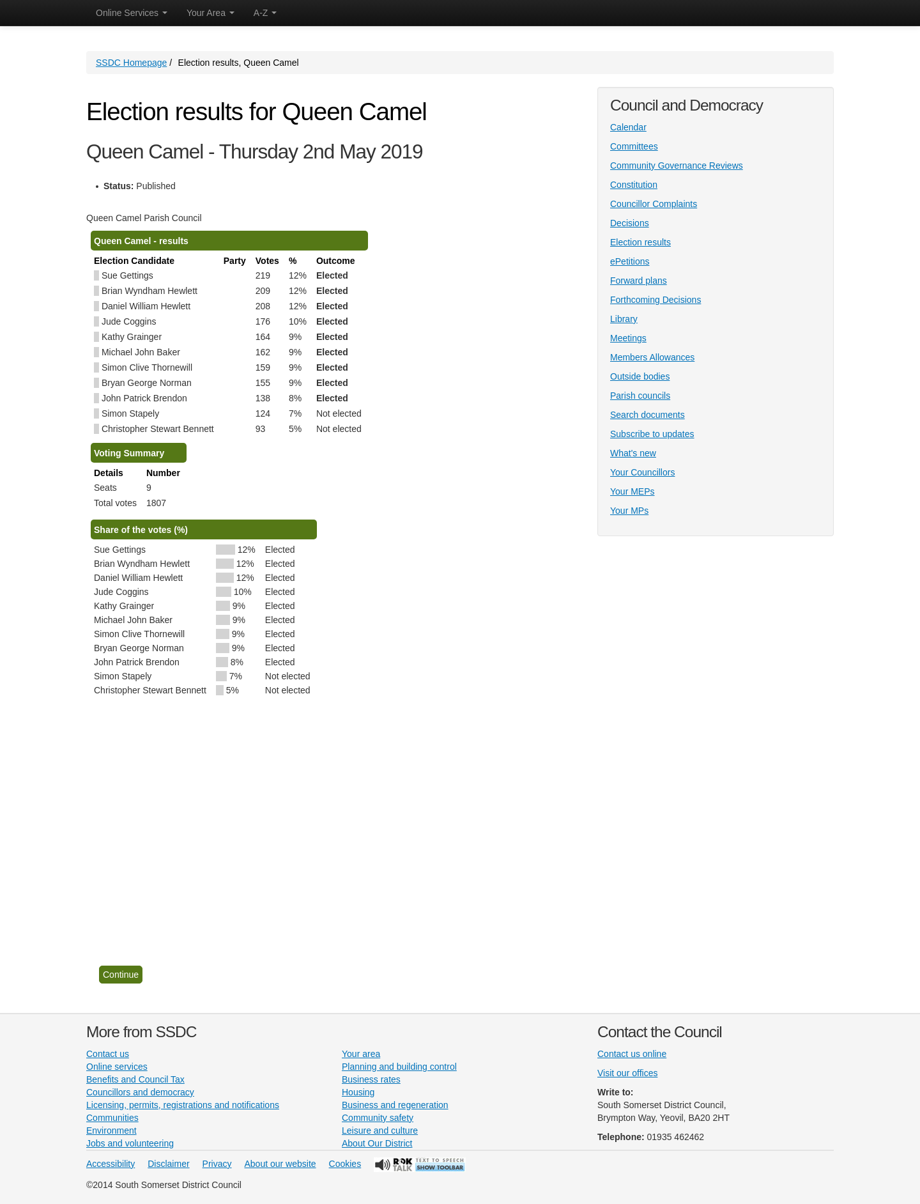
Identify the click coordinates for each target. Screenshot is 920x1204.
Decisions (629, 223)
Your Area (210, 13)
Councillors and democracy (140, 1092)
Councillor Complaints (653, 204)
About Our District (377, 1143)
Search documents (647, 415)
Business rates (371, 1079)
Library (624, 319)
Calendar (628, 127)
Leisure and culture (380, 1130)
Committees (634, 146)
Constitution (633, 185)
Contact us (107, 1054)
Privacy (217, 1164)
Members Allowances (652, 357)
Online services (117, 1066)
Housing (358, 1092)
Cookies (345, 1164)
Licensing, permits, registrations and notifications (182, 1105)
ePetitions (629, 261)
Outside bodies (640, 376)
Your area (361, 1054)
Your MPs (629, 511)
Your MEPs (632, 491)
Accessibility (110, 1164)
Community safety (377, 1118)
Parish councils (640, 395)
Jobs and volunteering (130, 1143)
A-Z (265, 13)
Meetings (628, 338)
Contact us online (631, 1054)
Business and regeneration (395, 1105)
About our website (280, 1164)
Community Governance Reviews (676, 165)
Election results (640, 242)
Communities (112, 1118)
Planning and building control (399, 1066)
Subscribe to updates (652, 434)
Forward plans (638, 280)
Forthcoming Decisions (655, 300)
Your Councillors (642, 472)
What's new (633, 453)
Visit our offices (627, 1073)
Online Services (131, 13)
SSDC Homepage (131, 63)
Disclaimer (168, 1164)
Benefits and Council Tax (135, 1079)
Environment (111, 1130)
